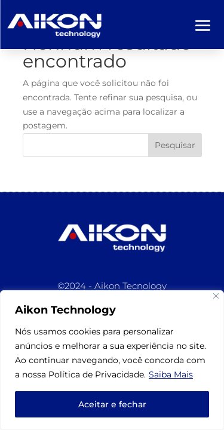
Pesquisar (175, 145)
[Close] (216, 296)
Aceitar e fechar (112, 404)
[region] (112, 360)
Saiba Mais (171, 374)
